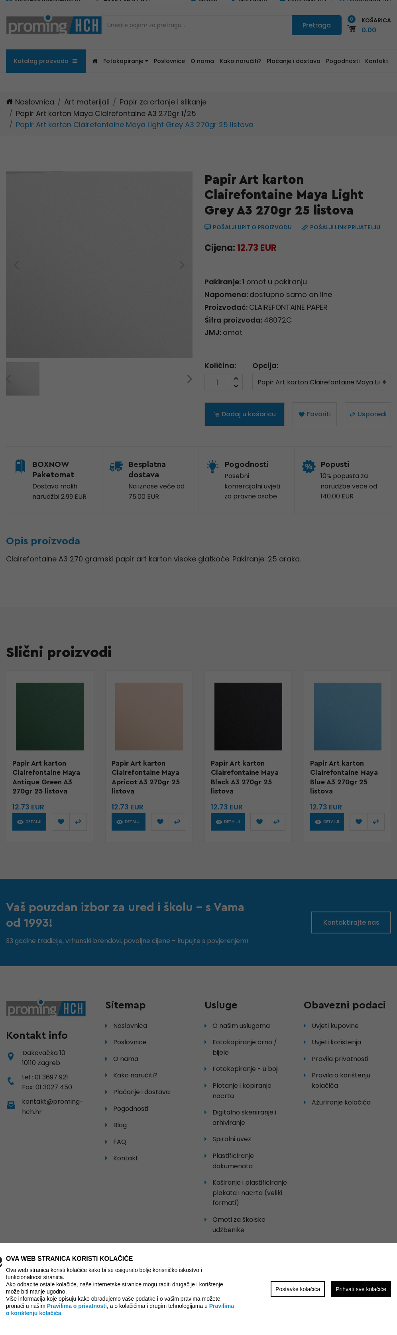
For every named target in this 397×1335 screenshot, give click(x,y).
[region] (198, 667)
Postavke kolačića (297, 1289)
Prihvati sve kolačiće (361, 1289)
